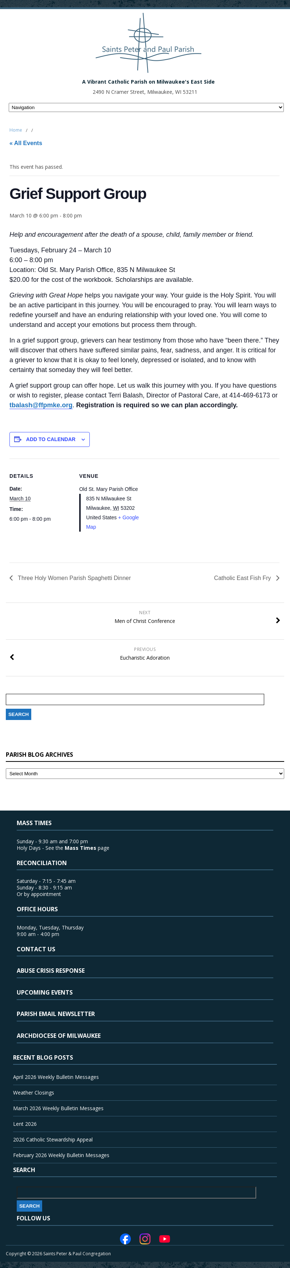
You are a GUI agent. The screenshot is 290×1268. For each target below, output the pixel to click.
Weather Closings (33, 1092)
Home (15, 130)
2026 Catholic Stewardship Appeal (53, 1139)
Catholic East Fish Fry (243, 578)
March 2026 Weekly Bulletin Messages (58, 1108)
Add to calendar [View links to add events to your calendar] (51, 439)
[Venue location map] (187, 509)
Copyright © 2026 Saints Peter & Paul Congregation (58, 1254)
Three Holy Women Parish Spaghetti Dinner (73, 578)
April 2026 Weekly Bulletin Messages (56, 1076)
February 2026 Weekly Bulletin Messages (61, 1155)
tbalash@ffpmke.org (41, 405)
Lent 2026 (25, 1123)
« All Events (25, 143)
